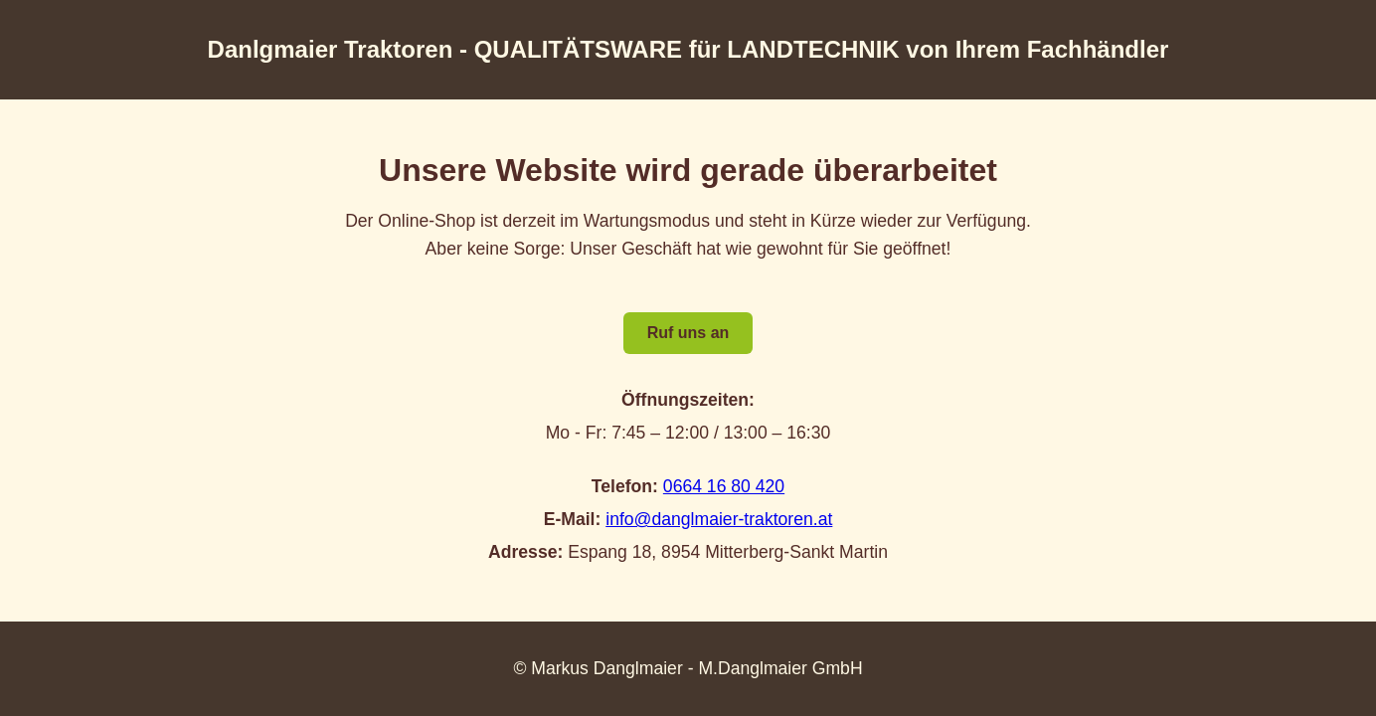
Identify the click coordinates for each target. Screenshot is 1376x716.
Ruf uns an (688, 332)
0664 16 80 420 (723, 486)
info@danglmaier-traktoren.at (718, 519)
